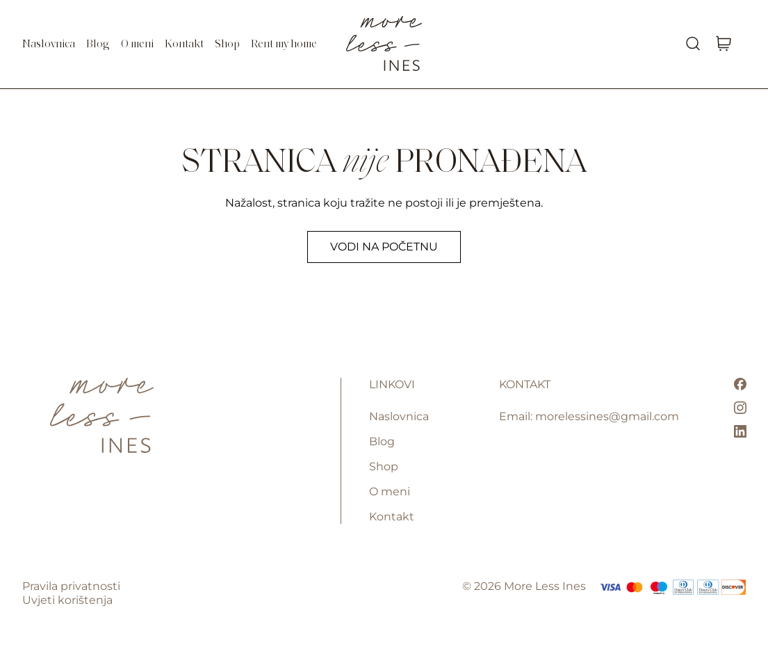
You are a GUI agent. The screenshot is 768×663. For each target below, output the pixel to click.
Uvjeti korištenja (67, 600)
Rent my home (284, 44)
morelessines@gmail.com (607, 416)
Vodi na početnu (384, 246)
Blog (98, 44)
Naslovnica (48, 44)
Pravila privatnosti (71, 586)
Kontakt (184, 44)
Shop (227, 44)
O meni (137, 44)
